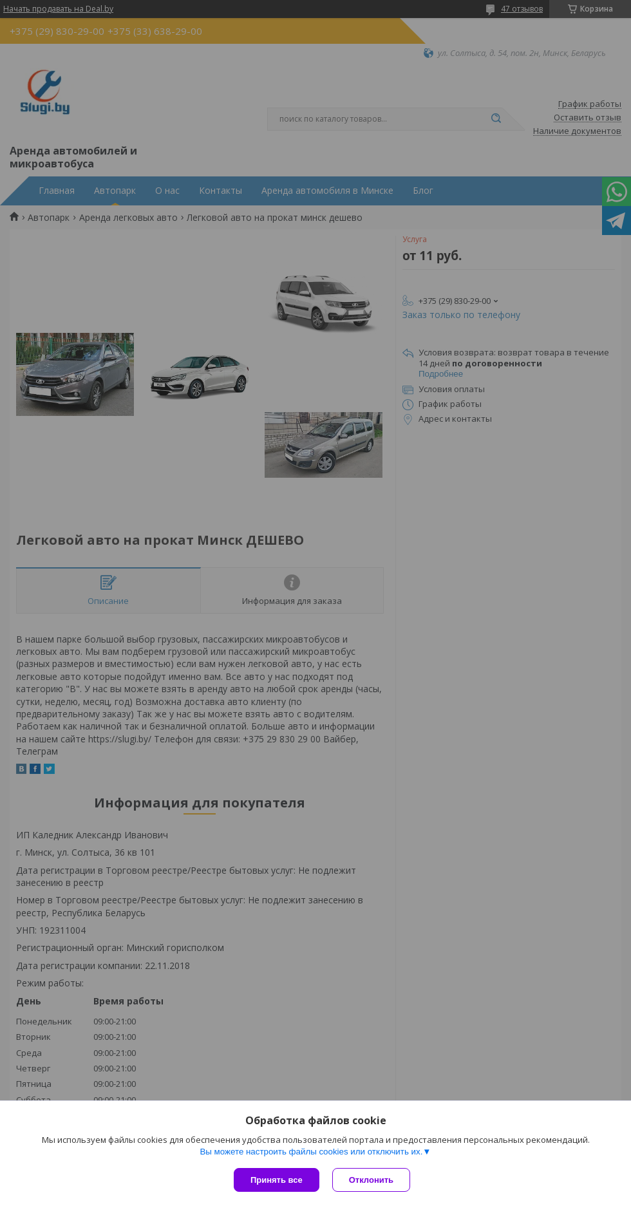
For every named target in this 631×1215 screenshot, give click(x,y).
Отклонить (371, 1180)
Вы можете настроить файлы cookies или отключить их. (311, 1151)
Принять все (276, 1180)
